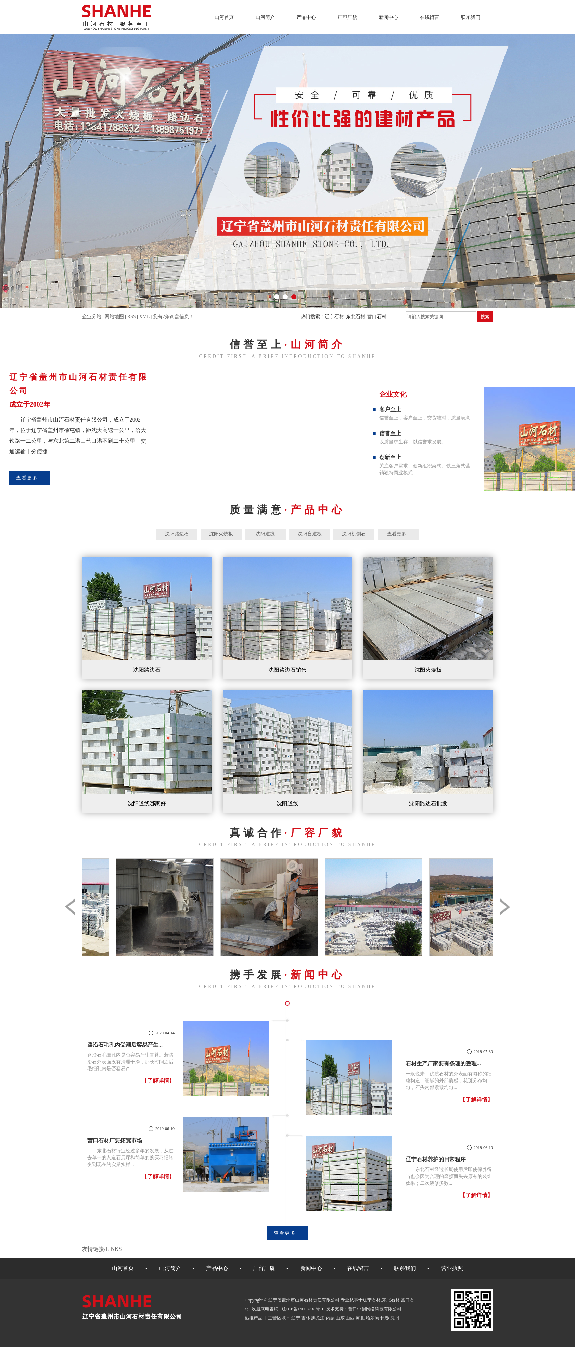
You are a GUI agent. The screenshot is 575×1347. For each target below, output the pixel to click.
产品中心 (306, 17)
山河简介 (265, 17)
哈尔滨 (372, 1317)
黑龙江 (317, 1317)
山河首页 (224, 17)
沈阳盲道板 (310, 533)
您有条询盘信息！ (173, 316)
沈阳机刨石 (354, 533)
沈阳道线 (265, 533)
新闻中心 (388, 17)
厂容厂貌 (347, 17)
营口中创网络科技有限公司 (374, 1308)
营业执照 (452, 1268)
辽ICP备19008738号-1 (302, 1308)
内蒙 (330, 1317)
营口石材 (376, 316)
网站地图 (114, 316)
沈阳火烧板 (221, 533)
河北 (360, 1317)
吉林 (305, 1317)
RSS (131, 316)
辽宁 (295, 1317)
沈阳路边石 (177, 533)
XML (144, 316)
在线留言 (429, 17)
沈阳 (394, 1317)
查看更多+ (398, 533)
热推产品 (254, 1317)
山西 (350, 1317)
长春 (384, 1317)
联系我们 (470, 17)
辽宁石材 (334, 316)
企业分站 (91, 316)
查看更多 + (287, 1233)
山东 (340, 1317)
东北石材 (355, 316)
